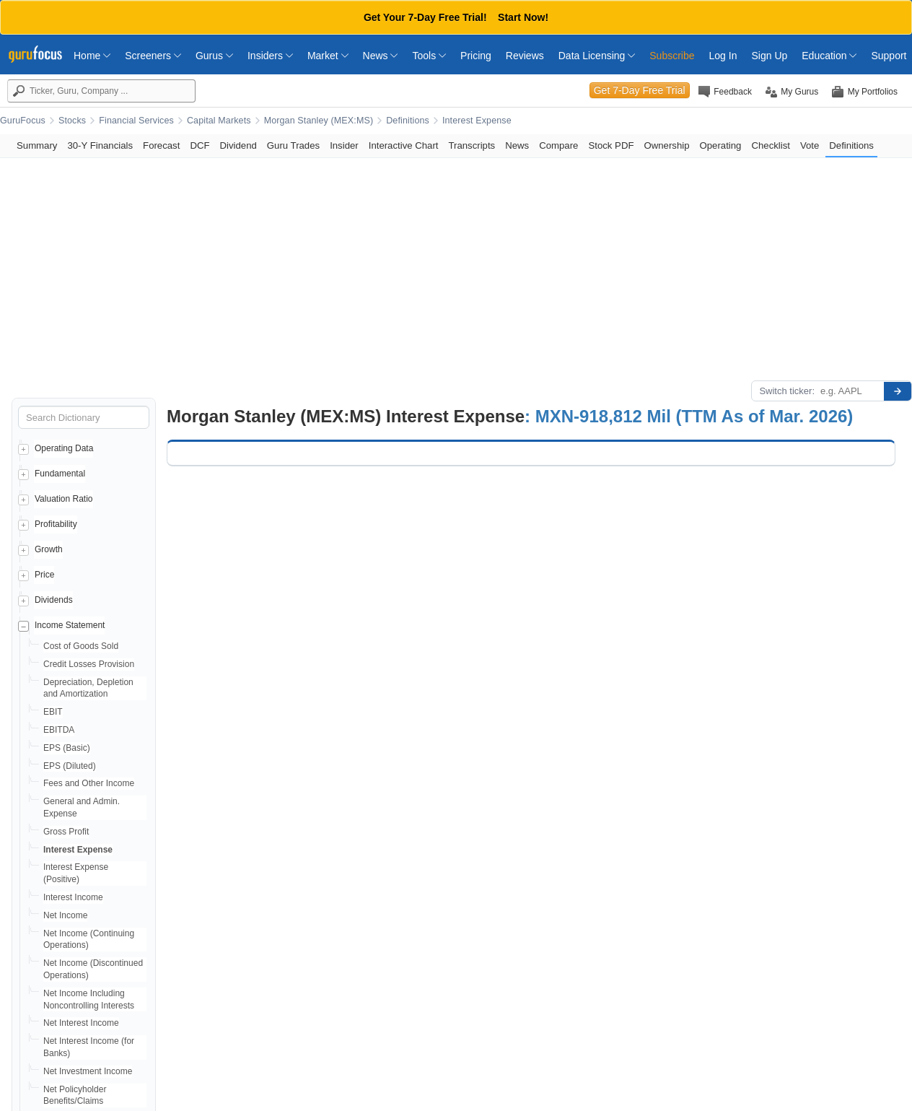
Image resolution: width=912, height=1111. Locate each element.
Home (92, 55)
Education (829, 55)
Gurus (214, 55)
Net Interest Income (81, 1023)
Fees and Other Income (88, 783)
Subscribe (671, 55)
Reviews (525, 55)
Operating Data (64, 448)
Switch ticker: (787, 390)
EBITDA (58, 730)
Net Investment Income (87, 1071)
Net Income (65, 915)
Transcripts (471, 145)
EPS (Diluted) (69, 766)
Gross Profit (66, 832)
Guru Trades (293, 145)
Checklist (770, 145)
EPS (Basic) (66, 748)
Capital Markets (219, 121)
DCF (199, 145)
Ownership (666, 145)
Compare (558, 145)
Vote (809, 145)
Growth (49, 549)
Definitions (407, 121)
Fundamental (60, 474)
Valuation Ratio (64, 499)
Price (44, 575)
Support (888, 55)
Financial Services (136, 121)
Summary (37, 145)
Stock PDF (610, 145)
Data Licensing (597, 55)
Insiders (270, 55)
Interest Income (73, 897)
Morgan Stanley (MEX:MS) (319, 121)
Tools (429, 55)
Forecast (161, 145)
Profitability (56, 524)
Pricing (475, 55)
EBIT (53, 712)
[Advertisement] (456, 266)
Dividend (238, 145)
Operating (721, 145)
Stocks (72, 121)
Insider (344, 145)
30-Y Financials (100, 145)
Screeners (153, 55)
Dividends (54, 600)
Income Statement (70, 625)
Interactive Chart (404, 145)
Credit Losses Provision (88, 664)
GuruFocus (22, 121)
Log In (723, 55)
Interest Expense (477, 121)
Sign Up (769, 55)
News (380, 55)
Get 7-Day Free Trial (639, 90)
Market (327, 55)
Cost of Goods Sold (80, 646)
